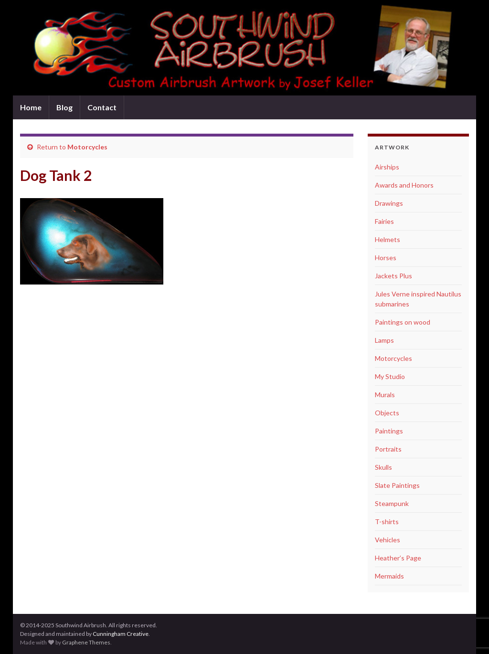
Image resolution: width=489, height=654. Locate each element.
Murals (385, 394)
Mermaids (389, 576)
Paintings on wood (402, 322)
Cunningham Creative (121, 633)
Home (31, 107)
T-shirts (387, 521)
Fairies (384, 221)
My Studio (390, 376)
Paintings (389, 431)
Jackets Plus (393, 276)
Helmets (387, 239)
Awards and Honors (404, 185)
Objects (387, 413)
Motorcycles (87, 147)
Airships (387, 167)
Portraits (388, 449)
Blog (64, 107)
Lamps (384, 340)
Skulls (383, 467)
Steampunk (392, 503)
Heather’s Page (398, 558)
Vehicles (387, 540)
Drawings (389, 203)
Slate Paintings (397, 485)
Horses (385, 257)
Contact (102, 107)
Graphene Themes (86, 642)
